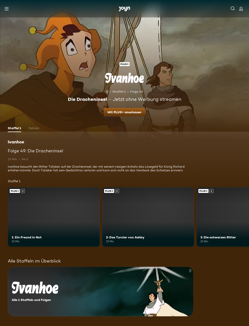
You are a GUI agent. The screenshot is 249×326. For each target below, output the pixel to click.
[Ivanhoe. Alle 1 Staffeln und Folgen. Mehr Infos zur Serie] (100, 291)
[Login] (241, 8)
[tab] (14, 128)
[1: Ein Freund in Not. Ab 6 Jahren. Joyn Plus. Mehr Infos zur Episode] (54, 217)
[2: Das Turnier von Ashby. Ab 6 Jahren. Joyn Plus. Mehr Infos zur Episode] (148, 217)
